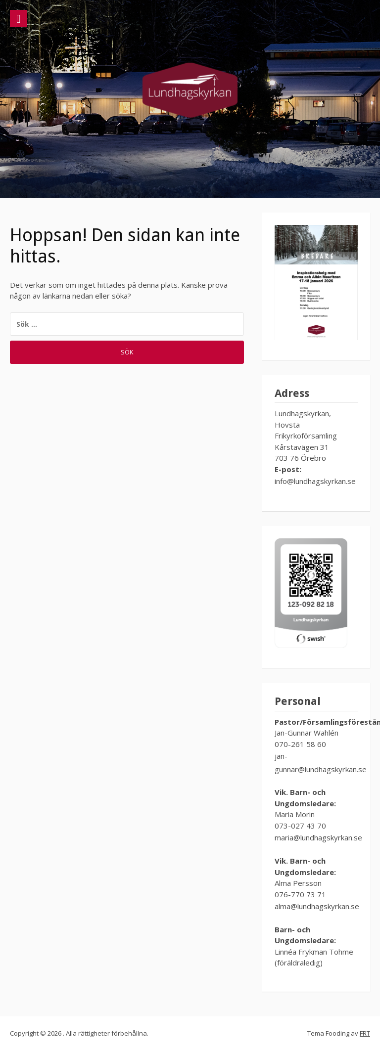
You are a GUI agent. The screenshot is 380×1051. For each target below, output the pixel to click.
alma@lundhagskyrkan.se (318, 906)
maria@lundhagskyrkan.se (318, 837)
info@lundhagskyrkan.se (315, 481)
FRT (365, 1033)
